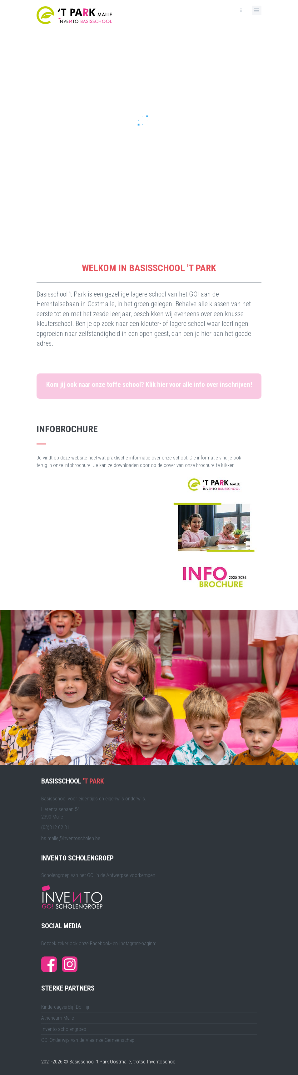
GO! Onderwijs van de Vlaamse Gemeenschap (87, 1040)
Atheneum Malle (57, 1018)
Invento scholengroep (63, 1029)
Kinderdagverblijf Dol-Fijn (66, 1007)
